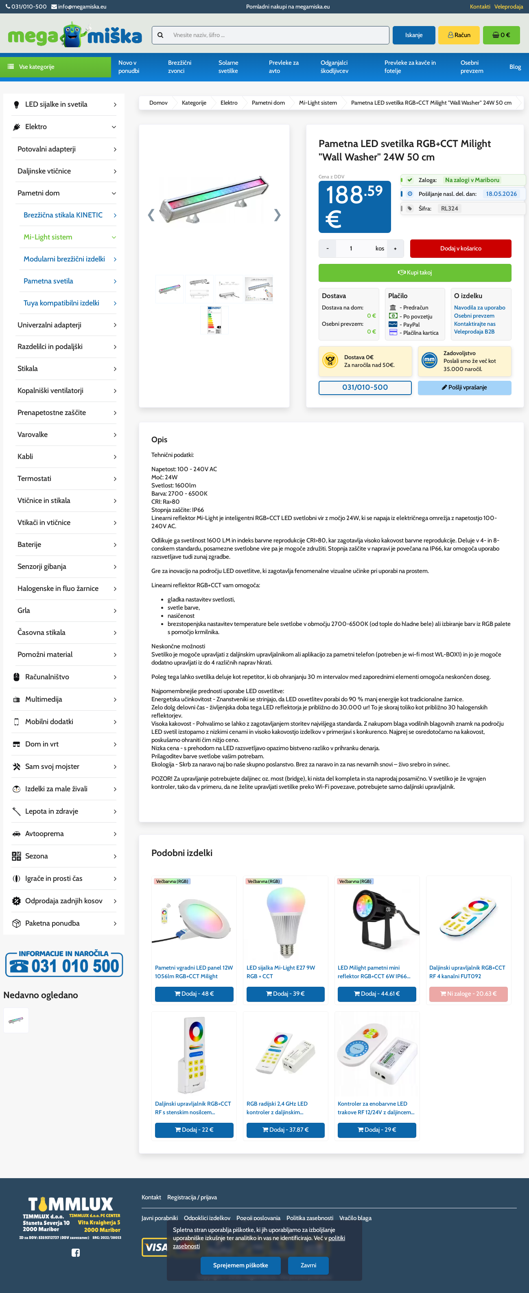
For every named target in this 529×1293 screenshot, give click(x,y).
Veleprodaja (508, 6)
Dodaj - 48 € (194, 993)
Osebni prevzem (472, 67)
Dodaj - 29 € (377, 1129)
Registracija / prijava (192, 1197)
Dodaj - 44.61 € (377, 993)
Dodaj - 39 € (285, 993)
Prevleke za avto (284, 67)
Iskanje (414, 35)
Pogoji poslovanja (258, 1218)
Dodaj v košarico (460, 248)
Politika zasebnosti (309, 1218)
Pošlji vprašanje (464, 387)
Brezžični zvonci (179, 67)
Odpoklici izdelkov (207, 1218)
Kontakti (480, 6)
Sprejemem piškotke (240, 1265)
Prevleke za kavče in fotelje (410, 67)
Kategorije (194, 102)
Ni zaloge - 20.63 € (468, 993)
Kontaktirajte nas (475, 323)
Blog (515, 66)
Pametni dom (268, 102)
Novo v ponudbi (128, 67)
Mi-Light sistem (318, 102)
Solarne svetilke (228, 67)
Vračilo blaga (355, 1218)
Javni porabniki (160, 1218)
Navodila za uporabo (479, 307)
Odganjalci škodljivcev (334, 67)
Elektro (229, 102)
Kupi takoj (415, 272)
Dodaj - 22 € (194, 1129)
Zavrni (308, 1265)
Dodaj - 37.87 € (285, 1129)
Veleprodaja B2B (474, 331)
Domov (158, 102)
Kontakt (151, 1197)
